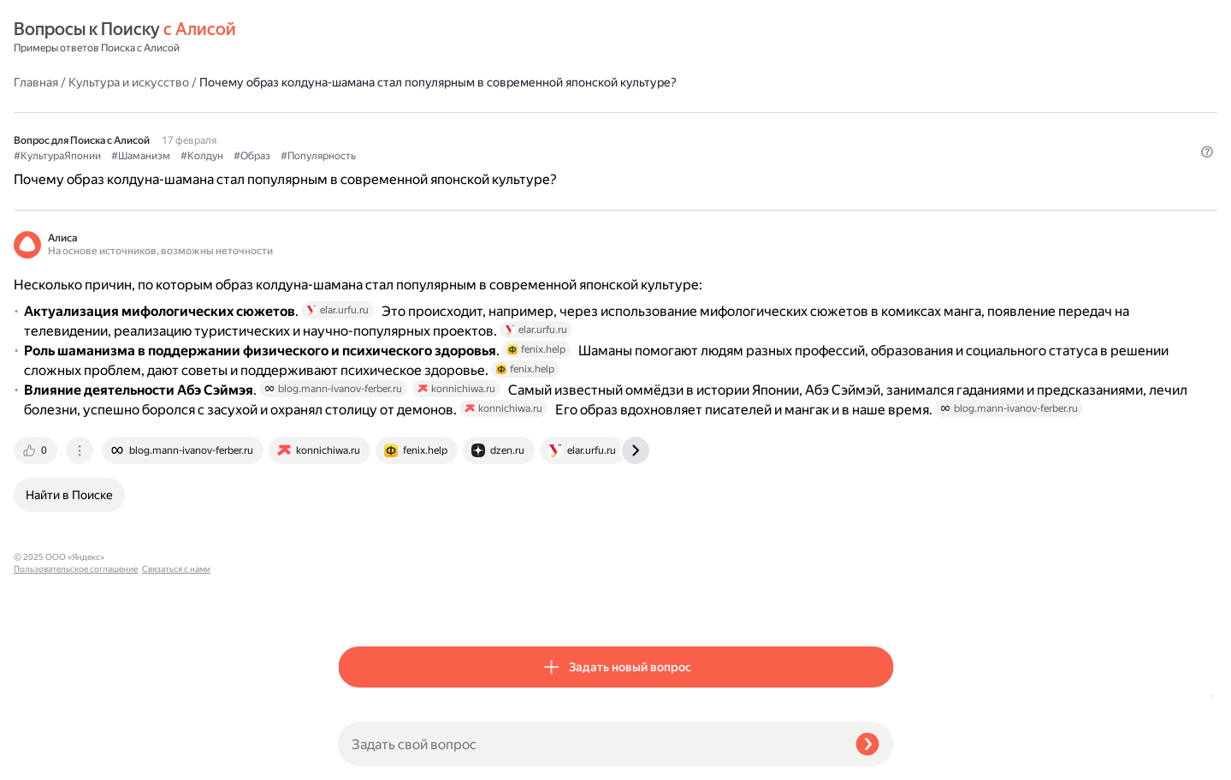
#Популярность (642, 129)
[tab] (361, 603)
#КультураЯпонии (381, 129)
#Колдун (526, 129)
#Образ (576, 129)
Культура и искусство (453, 38)
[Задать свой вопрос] (590, 744)
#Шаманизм (464, 129)
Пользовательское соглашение (76, 748)
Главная (360, 38)
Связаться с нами (48, 760)
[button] (883, 157)
